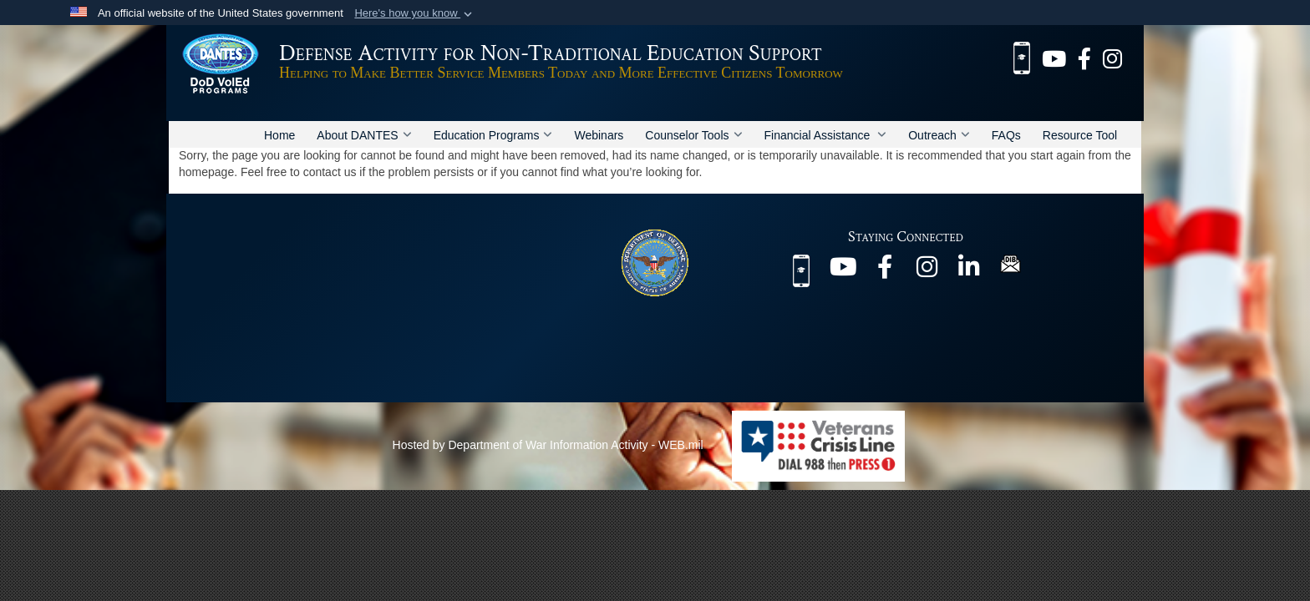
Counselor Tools (693, 135)
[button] (414, 13)
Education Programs (493, 135)
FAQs (1006, 135)
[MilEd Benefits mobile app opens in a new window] (1021, 56)
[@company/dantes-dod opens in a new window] (968, 271)
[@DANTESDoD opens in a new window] (1054, 56)
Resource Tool (1080, 135)
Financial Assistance (825, 135)
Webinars (598, 135)
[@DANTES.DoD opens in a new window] (1084, 56)
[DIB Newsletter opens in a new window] (1010, 263)
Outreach (939, 135)
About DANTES (364, 135)
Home (279, 135)
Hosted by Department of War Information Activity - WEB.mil (548, 445)
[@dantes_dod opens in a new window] (1112, 56)
